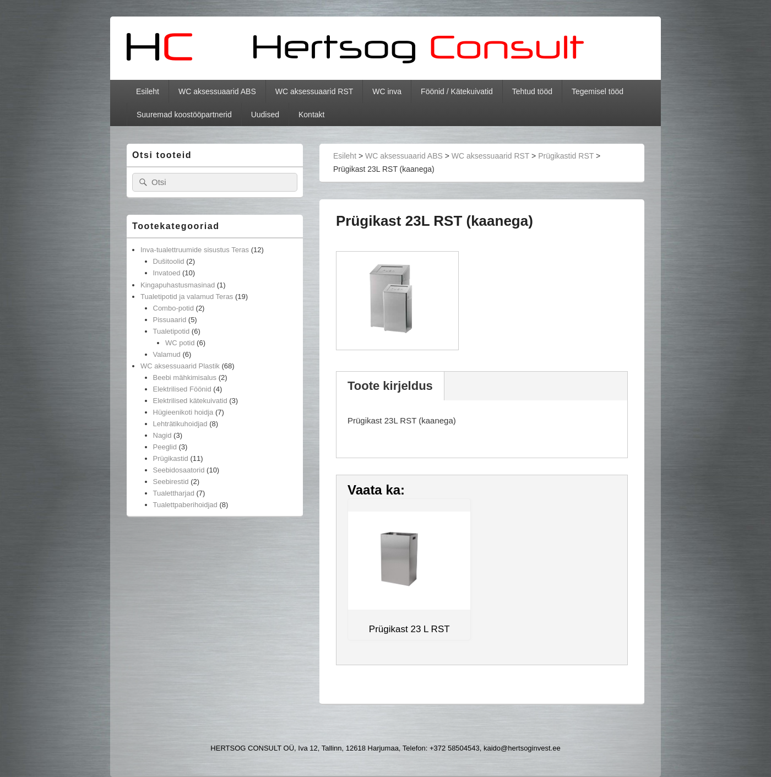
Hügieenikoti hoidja (183, 412)
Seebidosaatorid (179, 470)
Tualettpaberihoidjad (185, 505)
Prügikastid (170, 458)
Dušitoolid (168, 261)
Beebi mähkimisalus (185, 377)
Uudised (265, 114)
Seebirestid (171, 481)
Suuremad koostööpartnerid (184, 114)
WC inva (386, 91)
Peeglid (165, 447)
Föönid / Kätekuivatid (457, 91)
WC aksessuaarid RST (314, 91)
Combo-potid (173, 308)
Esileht (147, 91)
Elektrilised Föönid (182, 389)
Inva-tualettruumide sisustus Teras (194, 250)
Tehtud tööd (532, 91)
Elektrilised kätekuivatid (190, 400)
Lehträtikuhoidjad (180, 424)
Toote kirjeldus (390, 386)
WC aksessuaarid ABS (217, 91)
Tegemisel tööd (597, 91)
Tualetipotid (171, 331)
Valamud (167, 354)
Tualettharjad (173, 493)
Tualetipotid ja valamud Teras (186, 296)
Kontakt (311, 114)
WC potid (179, 343)
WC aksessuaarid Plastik (180, 366)
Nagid (162, 435)
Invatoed (167, 273)
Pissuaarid (170, 320)
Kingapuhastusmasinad (177, 285)
